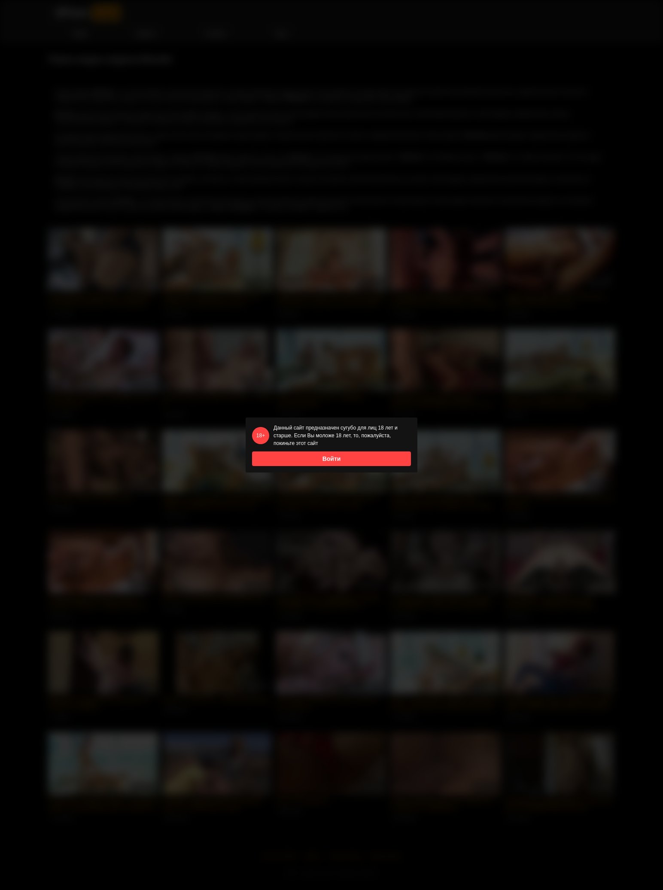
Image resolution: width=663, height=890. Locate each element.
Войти (331, 458)
